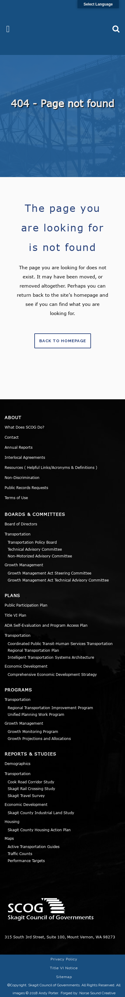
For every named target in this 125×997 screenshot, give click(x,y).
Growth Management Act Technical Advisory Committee (58, 580)
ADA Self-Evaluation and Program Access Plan (46, 625)
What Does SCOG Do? (24, 427)
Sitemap (64, 977)
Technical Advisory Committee (35, 549)
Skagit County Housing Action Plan (39, 830)
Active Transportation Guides (33, 846)
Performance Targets (26, 860)
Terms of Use (16, 497)
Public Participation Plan (26, 605)
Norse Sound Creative (97, 993)
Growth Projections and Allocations (39, 738)
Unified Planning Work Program (36, 714)
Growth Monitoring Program (33, 731)
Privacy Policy (64, 959)
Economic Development (26, 666)
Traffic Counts (20, 853)
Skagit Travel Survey (26, 795)
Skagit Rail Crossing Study (31, 788)
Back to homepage (62, 341)
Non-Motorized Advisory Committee (40, 556)
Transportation (18, 534)
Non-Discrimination (22, 477)
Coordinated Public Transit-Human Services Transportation (60, 643)
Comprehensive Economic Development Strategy (52, 674)
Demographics (17, 763)
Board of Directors (21, 524)
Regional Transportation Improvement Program (50, 707)
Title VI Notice (64, 968)
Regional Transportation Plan (33, 650)
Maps (9, 838)
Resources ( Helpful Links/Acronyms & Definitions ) (51, 467)
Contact (12, 437)
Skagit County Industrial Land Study (41, 812)
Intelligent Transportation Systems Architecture (51, 657)
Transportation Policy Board (32, 542)
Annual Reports (18, 447)
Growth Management (24, 565)
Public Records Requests (26, 487)
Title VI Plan (15, 615)
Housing (12, 821)
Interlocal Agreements (25, 457)
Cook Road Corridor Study (31, 782)
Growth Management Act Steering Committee (49, 573)
